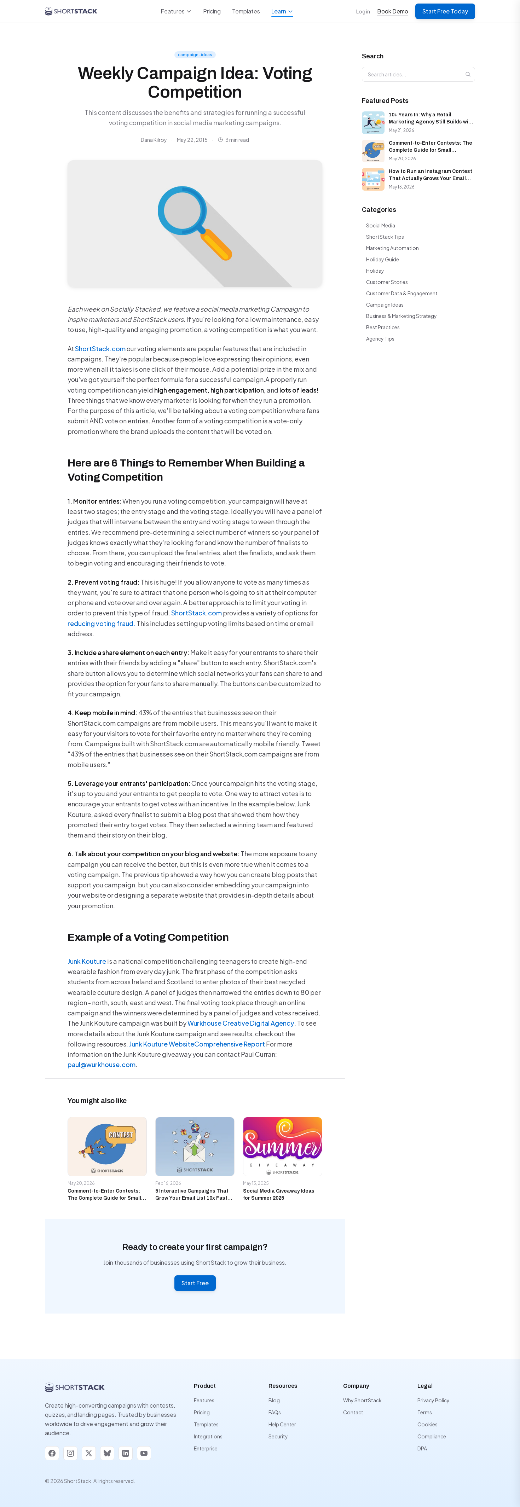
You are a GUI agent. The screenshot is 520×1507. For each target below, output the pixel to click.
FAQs (274, 1412)
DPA (422, 1448)
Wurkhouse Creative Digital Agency (240, 1023)
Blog (274, 1400)
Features (176, 11)
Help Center (282, 1424)
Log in (363, 11)
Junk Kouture (87, 961)
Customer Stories (387, 282)
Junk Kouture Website (161, 1044)
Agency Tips (380, 338)
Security (278, 1436)
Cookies (427, 1424)
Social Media (380, 225)
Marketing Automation (392, 248)
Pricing (212, 11)
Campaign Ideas (385, 304)
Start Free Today (445, 11)
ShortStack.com (100, 348)
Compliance (431, 1436)
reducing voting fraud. (101, 623)
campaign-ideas (195, 54)
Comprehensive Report (229, 1044)
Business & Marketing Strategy (401, 316)
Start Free (195, 1283)
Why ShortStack (362, 1400)
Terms (424, 1412)
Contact (353, 1412)
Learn (282, 12)
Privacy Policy (433, 1400)
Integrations (208, 1436)
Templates (246, 11)
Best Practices (383, 327)
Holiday (375, 270)
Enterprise (206, 1448)
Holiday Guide (382, 259)
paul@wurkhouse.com (101, 1064)
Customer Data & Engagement (402, 293)
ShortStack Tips (385, 236)
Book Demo (392, 11)
